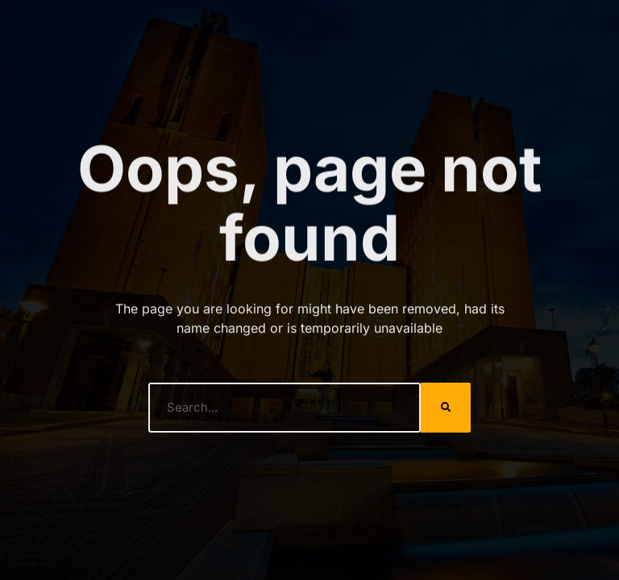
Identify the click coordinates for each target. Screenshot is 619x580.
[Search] (446, 408)
